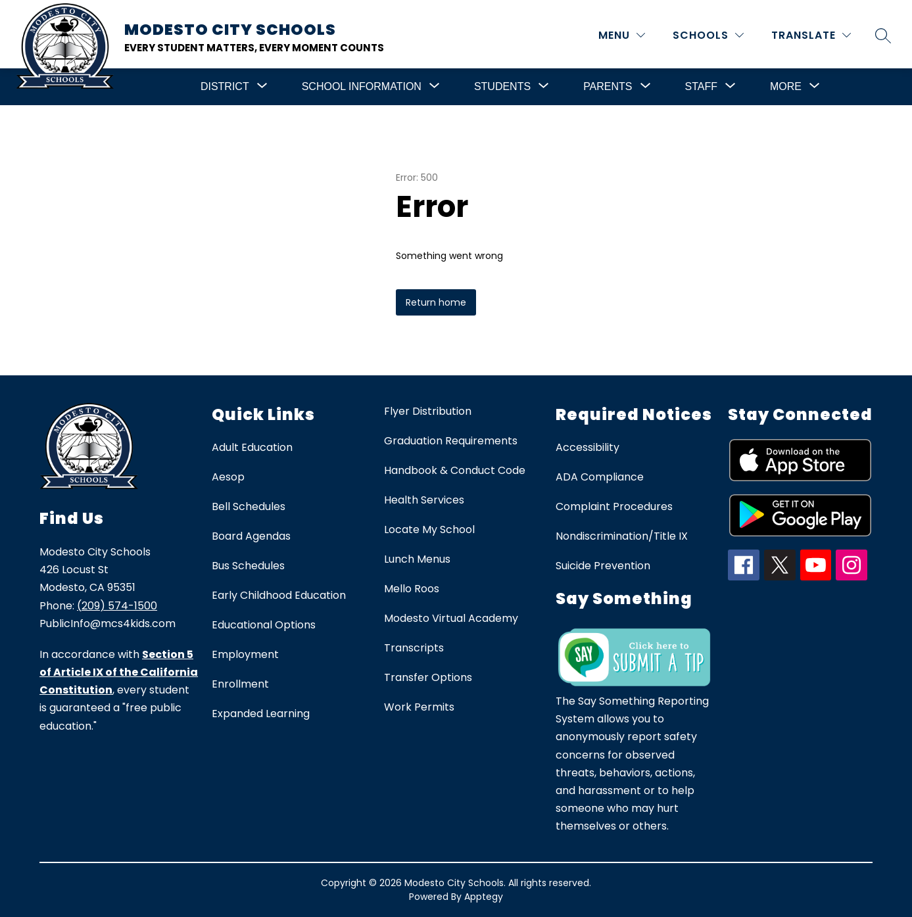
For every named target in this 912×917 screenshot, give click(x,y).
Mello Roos (411, 588)
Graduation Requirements (450, 440)
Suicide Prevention (603, 565)
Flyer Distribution (427, 411)
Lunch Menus (417, 559)
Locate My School (429, 529)
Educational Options (264, 624)
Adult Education (252, 447)
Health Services (424, 499)
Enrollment (240, 684)
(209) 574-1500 (117, 605)
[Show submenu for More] (786, 87)
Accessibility (587, 447)
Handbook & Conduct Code (454, 470)
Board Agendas (251, 536)
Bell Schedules (248, 506)
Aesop (228, 476)
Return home (436, 302)
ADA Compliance (600, 476)
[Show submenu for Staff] (701, 87)
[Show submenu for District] (225, 87)
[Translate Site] (811, 35)
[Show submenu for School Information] (361, 87)
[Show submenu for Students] (502, 87)
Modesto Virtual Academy (451, 618)
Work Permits (419, 707)
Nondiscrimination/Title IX (622, 536)
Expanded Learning (261, 713)
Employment (245, 654)
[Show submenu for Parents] (607, 87)
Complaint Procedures (614, 506)
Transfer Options (428, 677)
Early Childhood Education (279, 595)
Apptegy (483, 896)
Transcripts (414, 647)
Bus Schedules (248, 565)
